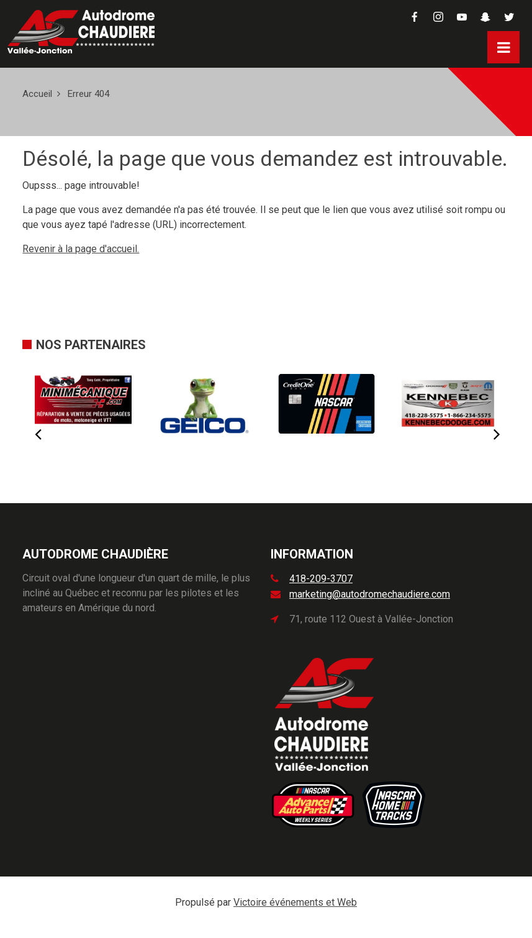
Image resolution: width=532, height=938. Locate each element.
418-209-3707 (321, 579)
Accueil (37, 93)
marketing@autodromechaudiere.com (369, 594)
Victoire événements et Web (295, 902)
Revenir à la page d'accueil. (80, 249)
